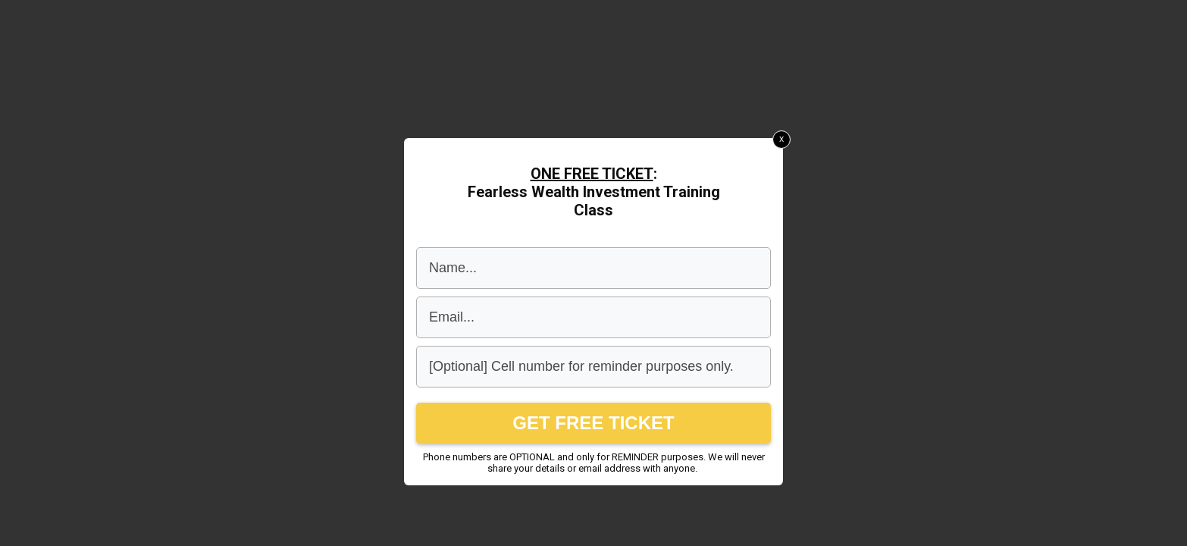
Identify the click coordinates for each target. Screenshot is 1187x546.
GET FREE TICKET (593, 423)
